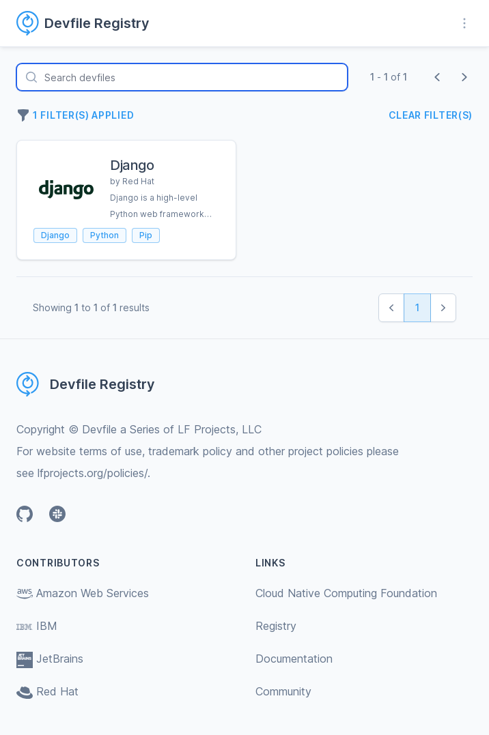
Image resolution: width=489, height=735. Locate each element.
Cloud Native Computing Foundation (346, 593)
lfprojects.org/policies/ (93, 473)
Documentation (294, 658)
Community (283, 691)
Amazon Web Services (82, 593)
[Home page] (91, 23)
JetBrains (49, 658)
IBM (36, 626)
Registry (275, 626)
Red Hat (47, 691)
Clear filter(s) (431, 115)
